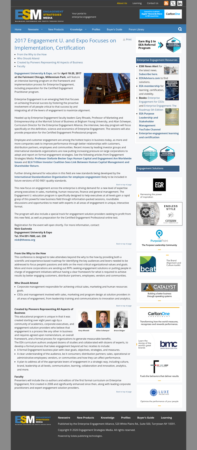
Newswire (33, 29)
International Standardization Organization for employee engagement (57, 177)
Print (129, 39)
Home (18, 29)
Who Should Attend (28, 58)
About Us (122, 3)
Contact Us (152, 3)
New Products (56, 29)
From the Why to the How (32, 54)
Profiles (96, 29)
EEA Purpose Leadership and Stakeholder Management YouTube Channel (150, 121)
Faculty (21, 66)
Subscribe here (148, 74)
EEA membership (149, 86)
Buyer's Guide (114, 29)
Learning (137, 3)
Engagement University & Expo (33, 73)
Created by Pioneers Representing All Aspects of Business (50, 62)
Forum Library (136, 29)
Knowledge (76, 29)
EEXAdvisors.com (149, 78)
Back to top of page (124, 184)
